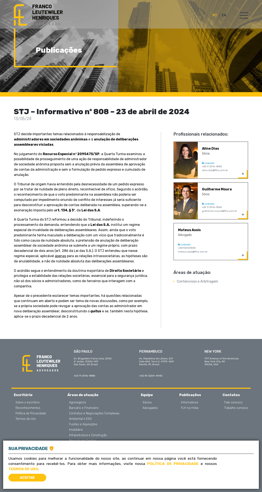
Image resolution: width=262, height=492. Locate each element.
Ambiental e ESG (80, 418)
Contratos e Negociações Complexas (94, 413)
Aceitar (27, 478)
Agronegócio (77, 402)
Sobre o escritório (28, 402)
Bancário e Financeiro (83, 408)
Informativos (189, 402)
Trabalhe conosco (236, 408)
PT (215, 15)
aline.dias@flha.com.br (215, 170)
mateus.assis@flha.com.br (192, 251)
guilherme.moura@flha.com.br (219, 211)
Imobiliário (76, 429)
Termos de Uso (26, 418)
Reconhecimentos (28, 408)
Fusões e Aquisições (83, 424)
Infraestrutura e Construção (88, 435)
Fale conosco (233, 402)
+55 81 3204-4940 (150, 375)
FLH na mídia (189, 408)
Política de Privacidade (31, 413)
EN (224, 15)
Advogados (150, 408)
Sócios (147, 402)
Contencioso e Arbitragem (197, 281)
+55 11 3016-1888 (212, 166)
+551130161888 (187, 248)
